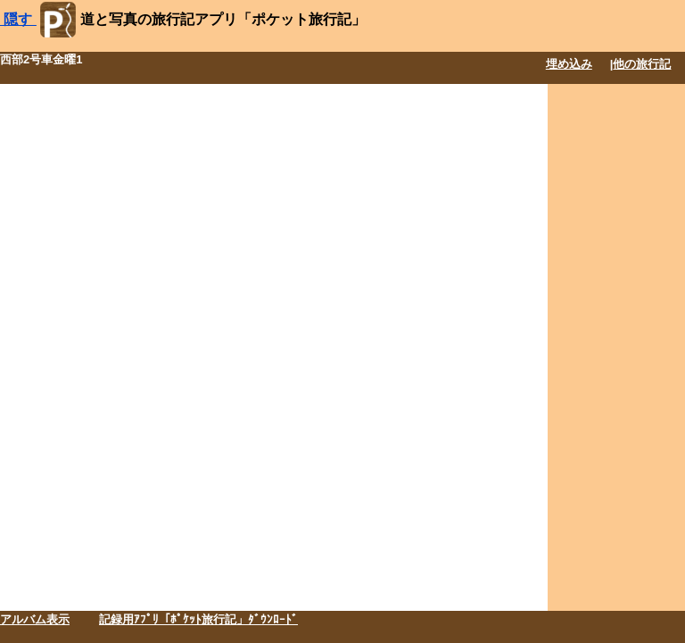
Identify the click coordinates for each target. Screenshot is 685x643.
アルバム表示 (35, 619)
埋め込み (569, 64)
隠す (18, 19)
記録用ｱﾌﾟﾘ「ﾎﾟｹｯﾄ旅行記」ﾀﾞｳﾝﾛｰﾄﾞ (198, 619)
